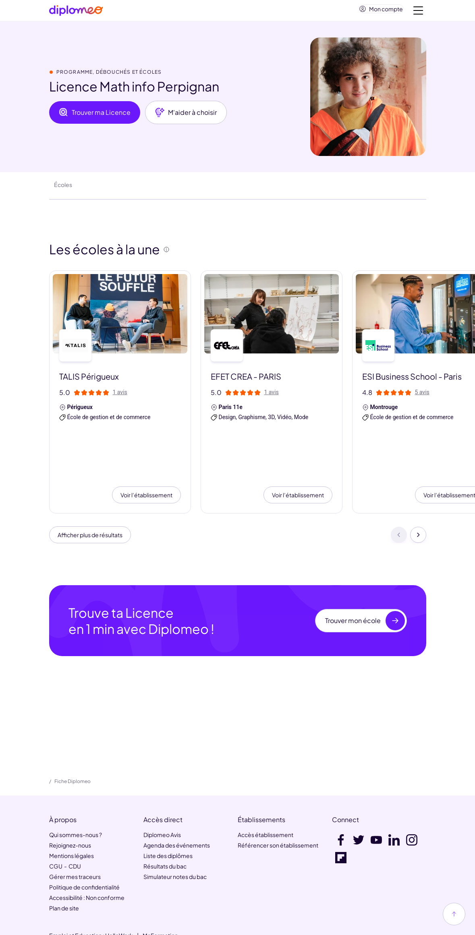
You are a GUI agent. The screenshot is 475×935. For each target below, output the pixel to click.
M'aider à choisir (186, 116)
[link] (219, 924)
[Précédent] (399, 491)
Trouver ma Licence (95, 116)
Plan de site (64, 866)
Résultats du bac (165, 824)
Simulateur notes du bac (175, 834)
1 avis (120, 395)
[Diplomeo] (76, 12)
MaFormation (160, 893)
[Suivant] (418, 491)
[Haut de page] (454, 914)
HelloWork (119, 893)
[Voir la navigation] (418, 12)
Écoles (63, 187)
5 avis (422, 395)
